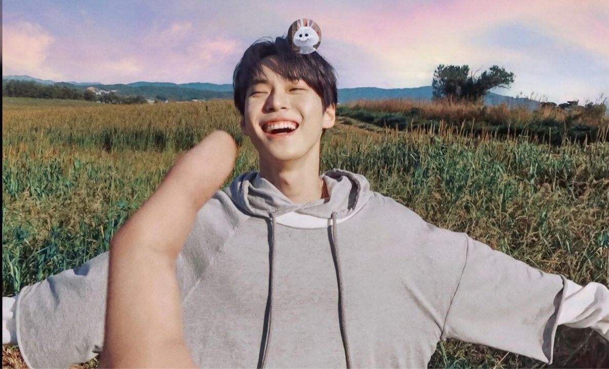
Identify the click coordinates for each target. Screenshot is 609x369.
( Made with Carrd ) (304, 57)
